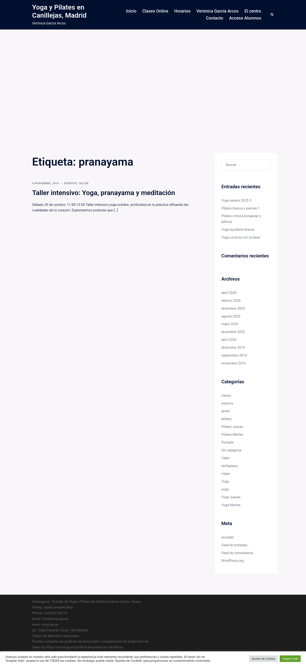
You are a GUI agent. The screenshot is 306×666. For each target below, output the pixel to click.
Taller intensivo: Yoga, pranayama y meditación (103, 193)
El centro (253, 11)
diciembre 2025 (233, 308)
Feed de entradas (234, 545)
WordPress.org (232, 561)
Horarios (182, 11)
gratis (225, 411)
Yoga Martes (230, 505)
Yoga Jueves (230, 497)
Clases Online (155, 11)
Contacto (214, 18)
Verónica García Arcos (217, 11)
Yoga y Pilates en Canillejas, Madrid (59, 11)
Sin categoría (231, 450)
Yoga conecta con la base (240, 237)
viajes (225, 474)
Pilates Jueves (232, 427)
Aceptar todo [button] (290, 658)
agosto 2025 (230, 316)
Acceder (227, 537)
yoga (225, 489)
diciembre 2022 (233, 332)
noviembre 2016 (233, 363)
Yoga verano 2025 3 (236, 200)
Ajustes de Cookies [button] (263, 658)
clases (226, 395)
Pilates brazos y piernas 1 (240, 208)
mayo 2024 (229, 324)
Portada (227, 442)
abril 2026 (228, 293)
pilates (226, 419)
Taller (83, 183)
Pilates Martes (232, 435)
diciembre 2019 (233, 348)
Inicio (131, 11)
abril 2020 (228, 340)
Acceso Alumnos (245, 18)
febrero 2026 (231, 301)
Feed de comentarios (237, 553)
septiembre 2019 (234, 355)
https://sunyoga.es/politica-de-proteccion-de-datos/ (85, 647)
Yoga (225, 481)
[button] (272, 14)
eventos (70, 183)
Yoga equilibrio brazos (238, 230)
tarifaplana (229, 466)
